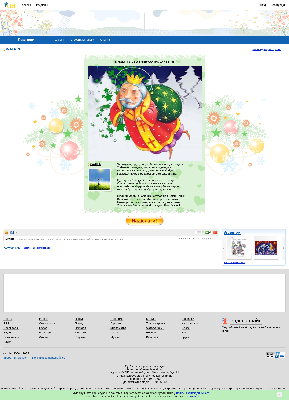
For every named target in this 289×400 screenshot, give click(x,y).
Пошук (79, 318)
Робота (43, 318)
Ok (279, 394)
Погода (79, 323)
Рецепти (80, 337)
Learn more (193, 396)
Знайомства (118, 327)
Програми (116, 318)
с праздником (22, 239)
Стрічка (105, 39)
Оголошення (47, 323)
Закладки (188, 318)
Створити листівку (82, 39)
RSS (6, 323)
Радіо (7, 341)
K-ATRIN (13, 49)
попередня (259, 49)
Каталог (151, 318)
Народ (43, 327)
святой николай (81, 239)
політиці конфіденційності (193, 393)
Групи (185, 337)
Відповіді (152, 337)
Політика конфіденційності (49, 357)
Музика (115, 337)
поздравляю (37, 239)
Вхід (263, 5)
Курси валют (190, 323)
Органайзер (11, 337)
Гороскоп (116, 323)
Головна (26, 5)
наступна (274, 49)
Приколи (80, 327)
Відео (7, 332)
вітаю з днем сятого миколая (107, 239)
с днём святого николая (59, 239)
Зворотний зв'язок (15, 357)
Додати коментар (37, 247)
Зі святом (232, 232)
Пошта (7, 318)
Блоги (186, 327)
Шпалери (45, 332)
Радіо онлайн (246, 320)
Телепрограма (155, 323)
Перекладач (11, 327)
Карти (114, 332)
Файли (43, 337)
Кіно (184, 332)
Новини (151, 332)
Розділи (41, 5)
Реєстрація (278, 5)
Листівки (80, 332)
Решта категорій (234, 262)
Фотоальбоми (155, 327)
